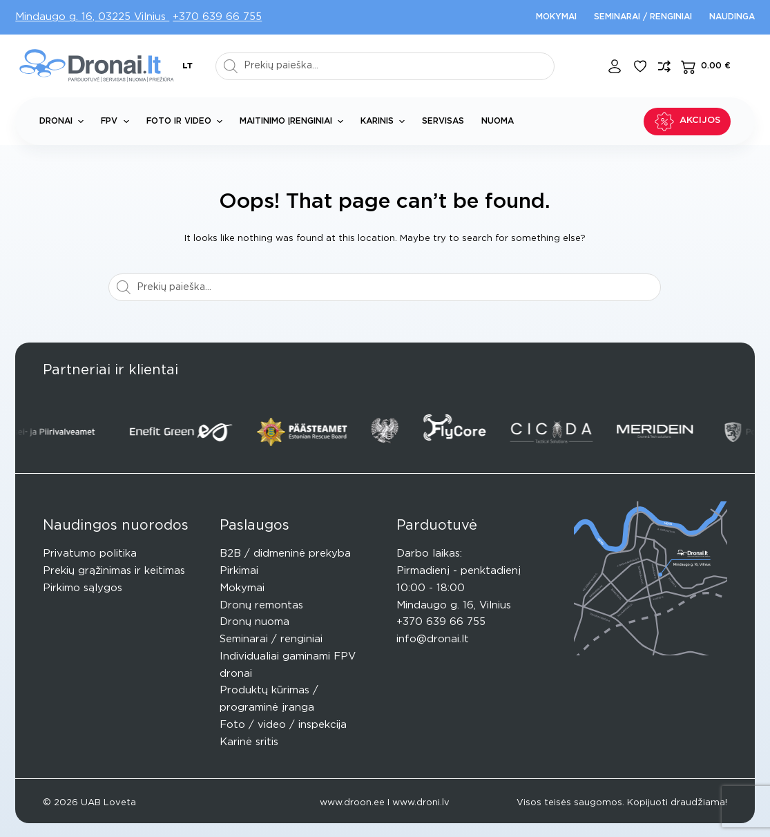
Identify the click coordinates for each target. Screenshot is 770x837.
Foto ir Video (187, 121)
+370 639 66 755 (217, 17)
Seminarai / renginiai (643, 16)
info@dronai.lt (432, 639)
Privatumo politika (90, 553)
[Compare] (664, 66)
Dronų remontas (261, 605)
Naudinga (732, 16)
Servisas (443, 121)
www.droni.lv (421, 802)
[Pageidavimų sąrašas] (640, 66)
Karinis (385, 121)
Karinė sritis (249, 742)
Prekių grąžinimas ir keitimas (114, 571)
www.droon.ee (352, 802)
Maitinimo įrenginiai (294, 121)
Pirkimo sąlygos (82, 588)
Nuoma (497, 121)
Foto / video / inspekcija (283, 725)
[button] (187, 66)
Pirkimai (239, 571)
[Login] (614, 66)
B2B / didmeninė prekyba (285, 553)
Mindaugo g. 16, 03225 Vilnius (92, 17)
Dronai (64, 121)
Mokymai (556, 16)
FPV (117, 121)
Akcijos (687, 121)
